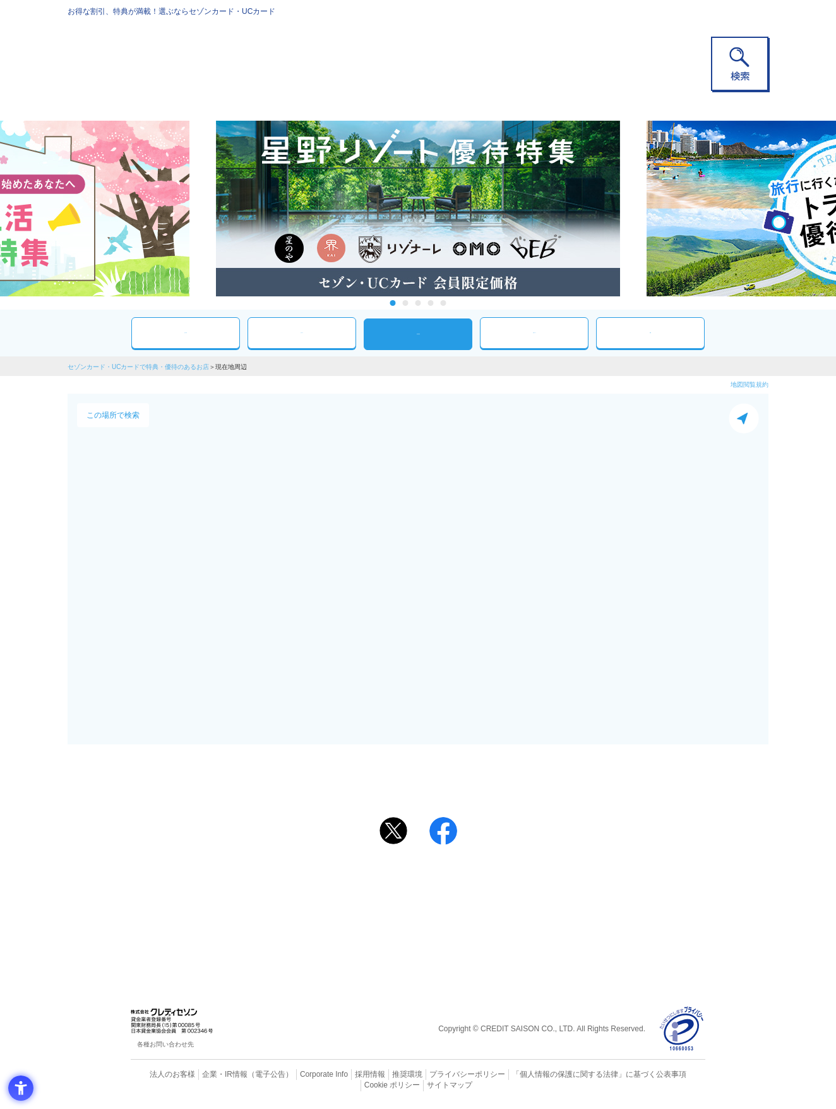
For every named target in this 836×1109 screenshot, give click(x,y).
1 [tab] (393, 303)
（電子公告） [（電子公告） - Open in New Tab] (252, 1074)
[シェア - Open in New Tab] (443, 831)
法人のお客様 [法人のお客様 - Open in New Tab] (161, 1074)
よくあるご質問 (467, 881)
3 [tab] (418, 303)
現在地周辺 (418, 334)
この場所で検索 (113, 415)
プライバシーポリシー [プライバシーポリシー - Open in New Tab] (435, 1074)
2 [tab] (406, 303)
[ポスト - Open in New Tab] (393, 831)
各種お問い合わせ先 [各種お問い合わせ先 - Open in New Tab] (165, 1044)
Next (633, 208)
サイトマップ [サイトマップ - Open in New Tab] (418, 1084)
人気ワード (534, 332)
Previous (203, 208)
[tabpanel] (418, 208)
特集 (650, 332)
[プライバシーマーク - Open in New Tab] (681, 1029)
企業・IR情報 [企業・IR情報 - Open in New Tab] (210, 1074)
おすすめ (185, 332)
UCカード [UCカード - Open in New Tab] (463, 901)
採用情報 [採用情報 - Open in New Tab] (345, 1074)
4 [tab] (431, 303)
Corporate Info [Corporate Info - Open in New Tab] (302, 1074)
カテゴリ (302, 332)
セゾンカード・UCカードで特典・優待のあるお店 (138, 366)
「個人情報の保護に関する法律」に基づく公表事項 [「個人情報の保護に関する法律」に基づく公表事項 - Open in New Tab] (557, 1074)
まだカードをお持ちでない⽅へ (412, 864)
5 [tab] (443, 303)
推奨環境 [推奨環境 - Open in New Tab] (380, 1074)
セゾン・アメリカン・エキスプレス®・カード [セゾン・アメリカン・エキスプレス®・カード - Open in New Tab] (412, 923)
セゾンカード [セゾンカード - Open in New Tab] (367, 901)
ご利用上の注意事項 (366, 881)
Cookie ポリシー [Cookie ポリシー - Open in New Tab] (669, 1074)
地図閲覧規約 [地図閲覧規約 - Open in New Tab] (749, 384)
